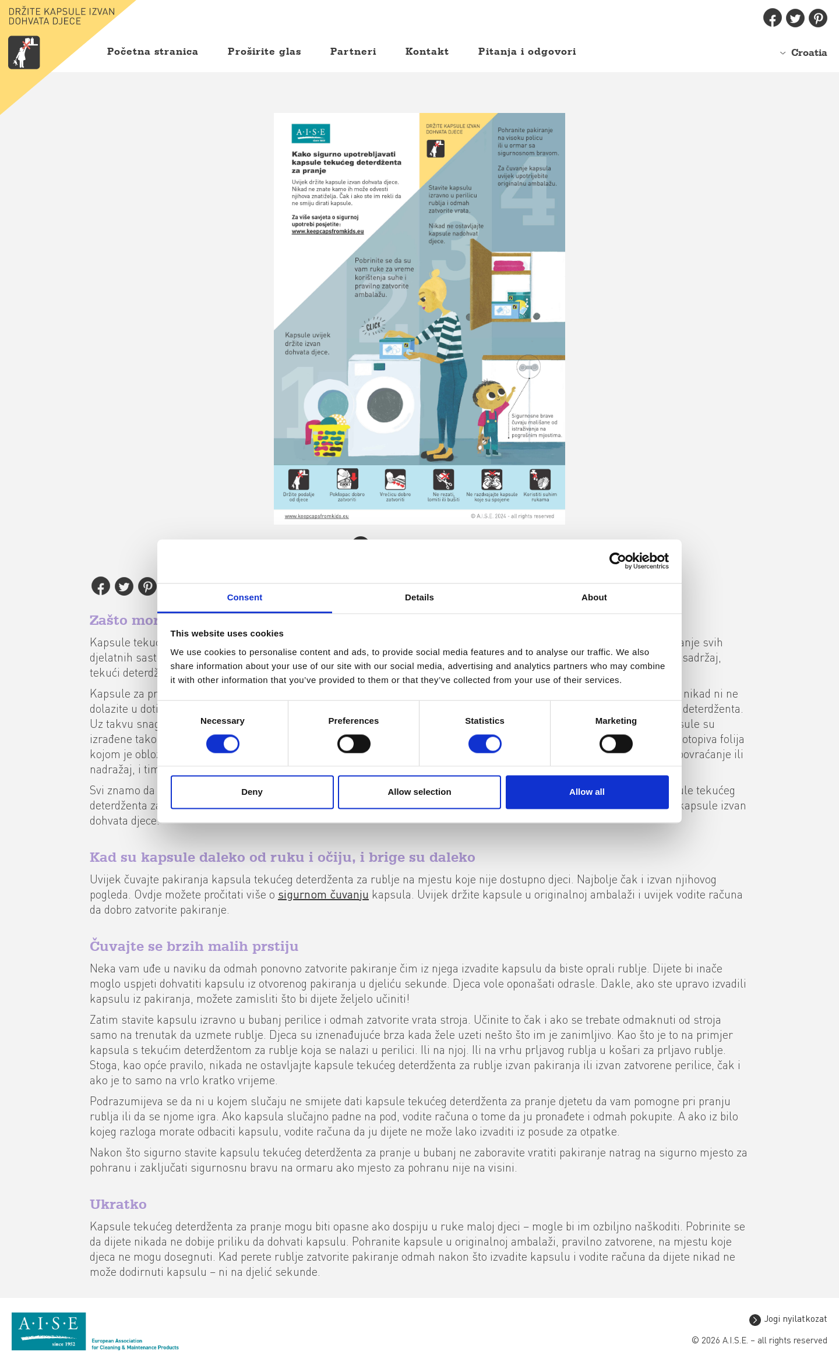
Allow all (587, 792)
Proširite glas (264, 52)
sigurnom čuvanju (323, 895)
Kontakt (427, 52)
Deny (252, 792)
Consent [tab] (245, 597)
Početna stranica (153, 52)
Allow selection (419, 792)
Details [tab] (419, 597)
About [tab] (594, 597)
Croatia (809, 53)
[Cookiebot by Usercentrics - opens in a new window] (618, 560)
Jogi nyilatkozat (795, 1319)
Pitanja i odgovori (527, 52)
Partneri (353, 52)
